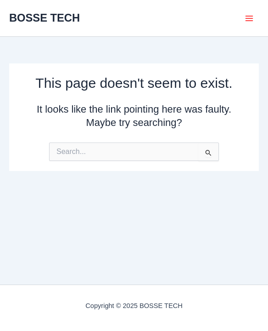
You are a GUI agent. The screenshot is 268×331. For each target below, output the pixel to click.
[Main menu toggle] (249, 18)
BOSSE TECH (44, 18)
